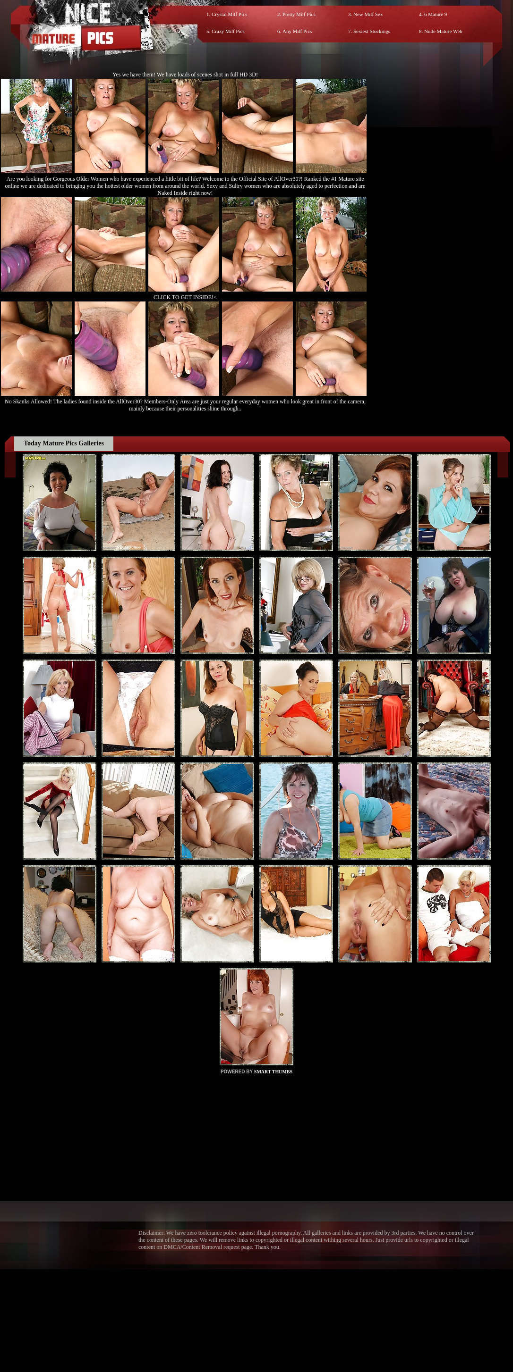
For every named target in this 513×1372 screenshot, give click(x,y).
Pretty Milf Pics (299, 14)
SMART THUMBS (273, 1071)
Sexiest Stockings (371, 31)
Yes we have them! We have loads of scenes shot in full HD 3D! (185, 74)
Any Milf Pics (297, 31)
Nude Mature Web (443, 31)
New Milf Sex (368, 14)
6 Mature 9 (435, 14)
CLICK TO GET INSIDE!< (185, 297)
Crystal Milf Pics (229, 14)
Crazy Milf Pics (228, 31)
